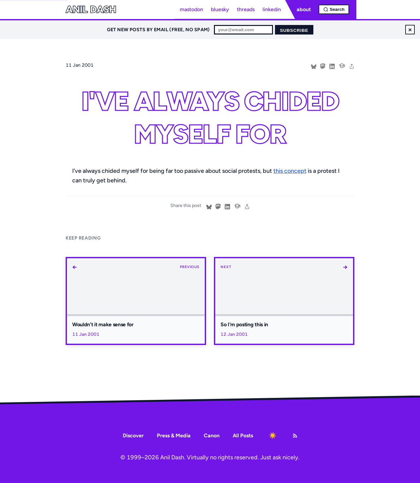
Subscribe (294, 30)
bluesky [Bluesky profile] (220, 9)
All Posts (243, 435)
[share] (351, 65)
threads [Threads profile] (246, 9)
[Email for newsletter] (243, 29)
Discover (133, 435)
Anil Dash (91, 9)
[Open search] (334, 9)
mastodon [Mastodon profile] (191, 9)
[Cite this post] (342, 65)
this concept (289, 170)
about (304, 9)
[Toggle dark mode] (272, 435)
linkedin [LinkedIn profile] (271, 9)
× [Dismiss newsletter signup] (410, 29)
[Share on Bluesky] (313, 65)
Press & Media (174, 435)
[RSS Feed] (295, 435)
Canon (212, 435)
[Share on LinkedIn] (332, 65)
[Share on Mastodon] (323, 65)
